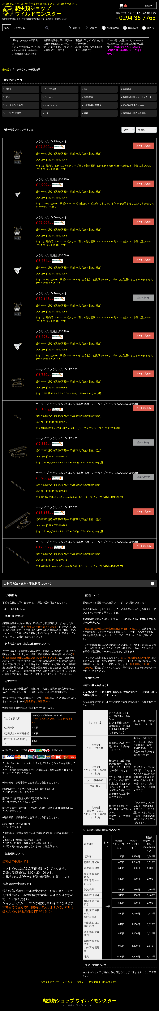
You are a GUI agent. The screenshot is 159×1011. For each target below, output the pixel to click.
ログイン (148, 28)
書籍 (86, 113)
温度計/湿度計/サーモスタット (137, 97)
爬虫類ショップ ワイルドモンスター (79, 1000)
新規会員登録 (110, 28)
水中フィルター (52, 105)
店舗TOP (74, 28)
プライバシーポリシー (74, 982)
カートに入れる (143, 145)
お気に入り (130, 28)
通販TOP (91, 28)
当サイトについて (49, 982)
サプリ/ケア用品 (13, 113)
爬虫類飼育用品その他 (133, 105)
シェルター (50, 97)
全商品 (5, 69)
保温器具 (127, 89)
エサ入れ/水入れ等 (14, 105)
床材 (8, 97)
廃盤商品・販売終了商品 (134, 113)
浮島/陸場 (88, 97)
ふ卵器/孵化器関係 (92, 105)
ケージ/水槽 (50, 89)
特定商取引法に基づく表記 (103, 982)
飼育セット (11, 89)
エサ (47, 113)
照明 (86, 89)
